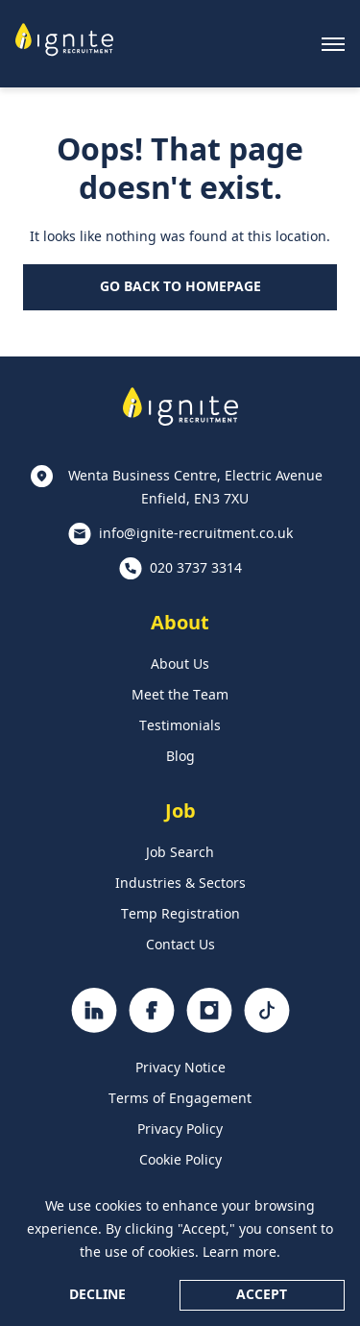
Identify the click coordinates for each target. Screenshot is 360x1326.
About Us (180, 665)
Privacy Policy (180, 1130)
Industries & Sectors (180, 884)
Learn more (239, 1253)
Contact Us (180, 945)
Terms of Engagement (180, 1099)
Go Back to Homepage (180, 287)
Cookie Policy (180, 1160)
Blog (180, 757)
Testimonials (180, 726)
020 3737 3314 (196, 568)
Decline (97, 1295)
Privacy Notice (180, 1068)
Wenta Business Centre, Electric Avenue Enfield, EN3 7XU (195, 488)
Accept (261, 1295)
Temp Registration (180, 914)
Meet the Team (180, 695)
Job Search (180, 853)
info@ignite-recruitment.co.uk (196, 534)
